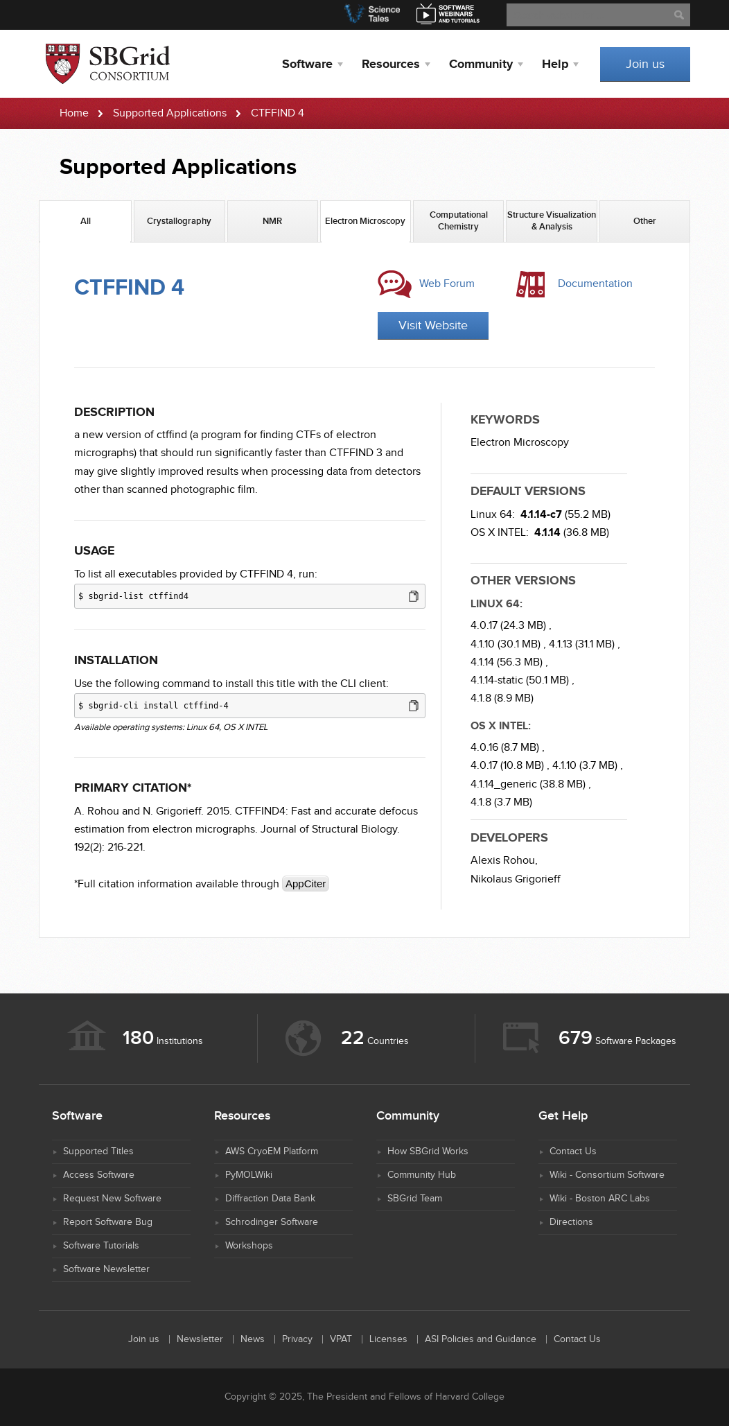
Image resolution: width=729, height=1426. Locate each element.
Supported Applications (170, 113)
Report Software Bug (107, 1222)
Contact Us (573, 1151)
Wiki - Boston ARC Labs (600, 1198)
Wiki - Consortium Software (607, 1175)
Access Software (98, 1175)
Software (307, 64)
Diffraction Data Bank (270, 1198)
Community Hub (421, 1175)
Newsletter (200, 1339)
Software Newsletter (106, 1269)
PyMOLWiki (248, 1175)
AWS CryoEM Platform (271, 1151)
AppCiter (306, 883)
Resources (391, 64)
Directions (571, 1222)
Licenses (388, 1339)
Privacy (297, 1339)
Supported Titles (98, 1151)
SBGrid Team (414, 1198)
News (252, 1339)
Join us (645, 64)
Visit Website (433, 325)
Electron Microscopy (520, 442)
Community (481, 64)
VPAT (341, 1339)
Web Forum (447, 283)
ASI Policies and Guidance (480, 1339)
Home (74, 113)
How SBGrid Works (427, 1151)
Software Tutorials (101, 1245)
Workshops (249, 1245)
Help (555, 64)
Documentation (595, 283)
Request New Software (112, 1198)
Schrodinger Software (271, 1222)
